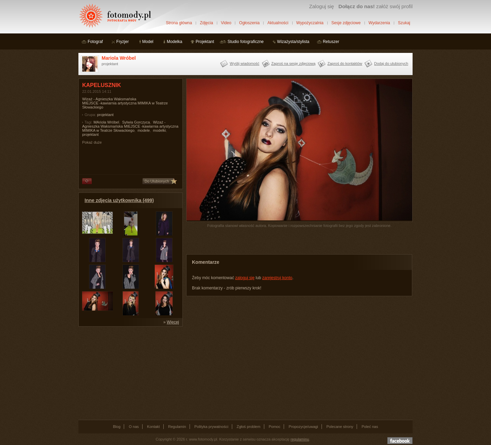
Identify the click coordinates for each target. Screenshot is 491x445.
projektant (105, 115)
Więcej (173, 322)
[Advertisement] (129, 372)
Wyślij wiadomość (244, 63)
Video (226, 22)
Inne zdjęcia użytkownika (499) (119, 200)
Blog (116, 427)
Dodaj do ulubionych (391, 63)
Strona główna (179, 22)
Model (147, 41)
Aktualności (277, 22)
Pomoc (274, 427)
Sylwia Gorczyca (136, 122)
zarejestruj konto (277, 277)
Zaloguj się (321, 6)
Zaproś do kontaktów (344, 63)
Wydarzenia (379, 22)
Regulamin (177, 427)
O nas (134, 427)
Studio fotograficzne (245, 41)
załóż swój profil (376, 6)
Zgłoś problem (249, 427)
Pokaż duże (92, 142)
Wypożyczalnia (310, 22)
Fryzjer (122, 41)
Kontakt (153, 427)
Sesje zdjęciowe (346, 22)
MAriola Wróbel (106, 122)
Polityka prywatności (211, 427)
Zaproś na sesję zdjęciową (293, 63)
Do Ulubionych (157, 181)
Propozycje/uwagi (303, 427)
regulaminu (300, 439)
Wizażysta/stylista (293, 41)
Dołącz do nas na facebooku (400, 440)
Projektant (205, 41)
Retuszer (331, 41)
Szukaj (404, 22)
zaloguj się (245, 277)
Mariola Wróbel (119, 58)
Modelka (174, 41)
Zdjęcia (206, 22)
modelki (159, 130)
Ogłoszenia (249, 22)
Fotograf (95, 41)
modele (143, 130)
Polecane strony (339, 427)
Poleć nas (369, 427)
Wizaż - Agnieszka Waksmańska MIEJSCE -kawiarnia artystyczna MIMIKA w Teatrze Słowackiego (130, 126)
